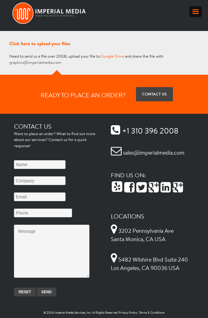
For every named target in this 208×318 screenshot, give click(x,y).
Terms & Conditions (152, 313)
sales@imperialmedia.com (147, 152)
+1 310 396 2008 (145, 131)
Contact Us (154, 94)
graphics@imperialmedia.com (35, 62)
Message (51, 251)
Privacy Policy (128, 313)
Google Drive (112, 56)
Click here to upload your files (39, 43)
